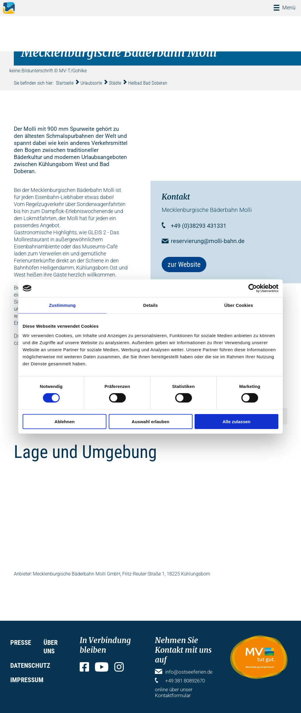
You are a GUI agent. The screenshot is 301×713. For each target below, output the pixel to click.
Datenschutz (30, 665)
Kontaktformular (173, 695)
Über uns (51, 647)
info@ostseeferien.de (189, 672)
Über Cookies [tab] (238, 305)
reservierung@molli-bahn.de (208, 241)
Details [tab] (150, 305)
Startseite (64, 83)
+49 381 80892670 (185, 681)
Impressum (27, 680)
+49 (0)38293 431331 (198, 225)
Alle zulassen (236, 421)
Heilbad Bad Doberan (147, 83)
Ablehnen (64, 421)
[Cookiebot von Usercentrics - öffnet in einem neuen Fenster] (252, 288)
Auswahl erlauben (150, 421)
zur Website (184, 264)
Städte (115, 83)
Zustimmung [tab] (62, 305)
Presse (20, 642)
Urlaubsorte (91, 83)
